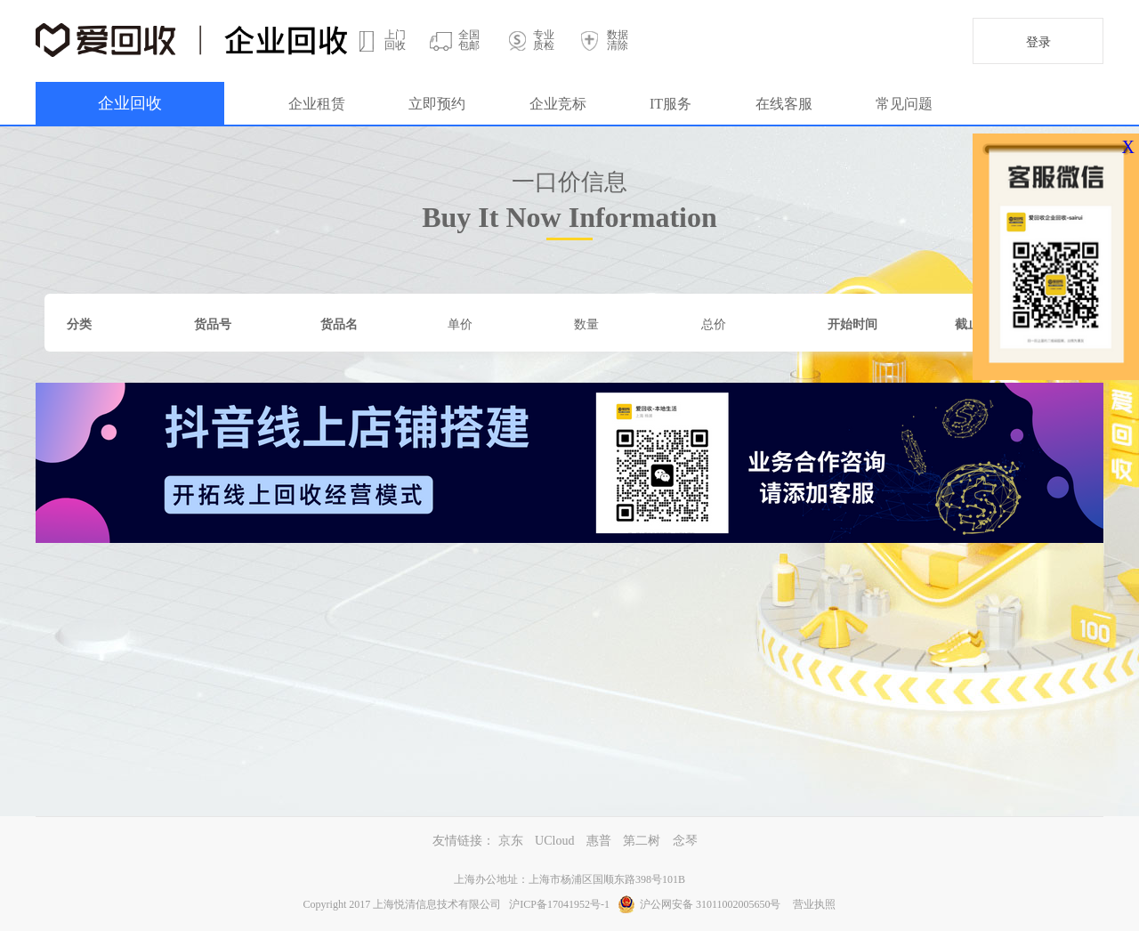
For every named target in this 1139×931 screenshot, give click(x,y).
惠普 (598, 840)
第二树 (641, 840)
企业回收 (130, 103)
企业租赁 (316, 103)
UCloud (554, 840)
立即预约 (436, 103)
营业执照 (814, 904)
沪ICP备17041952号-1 (559, 904)
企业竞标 (557, 103)
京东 (510, 840)
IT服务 (670, 103)
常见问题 (904, 103)
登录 (1038, 42)
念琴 (685, 840)
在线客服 (783, 103)
